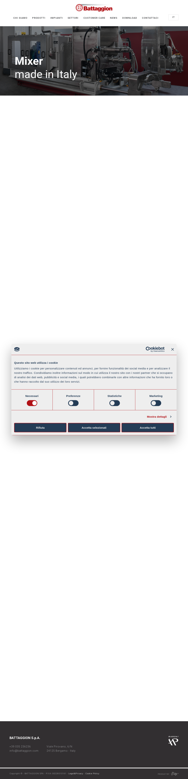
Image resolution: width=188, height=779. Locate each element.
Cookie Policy (92, 773)
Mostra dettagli (157, 416)
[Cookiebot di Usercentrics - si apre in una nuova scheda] (148, 349)
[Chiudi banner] (172, 349)
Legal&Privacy (75, 773)
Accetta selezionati (94, 427)
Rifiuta (40, 427)
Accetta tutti (148, 427)
